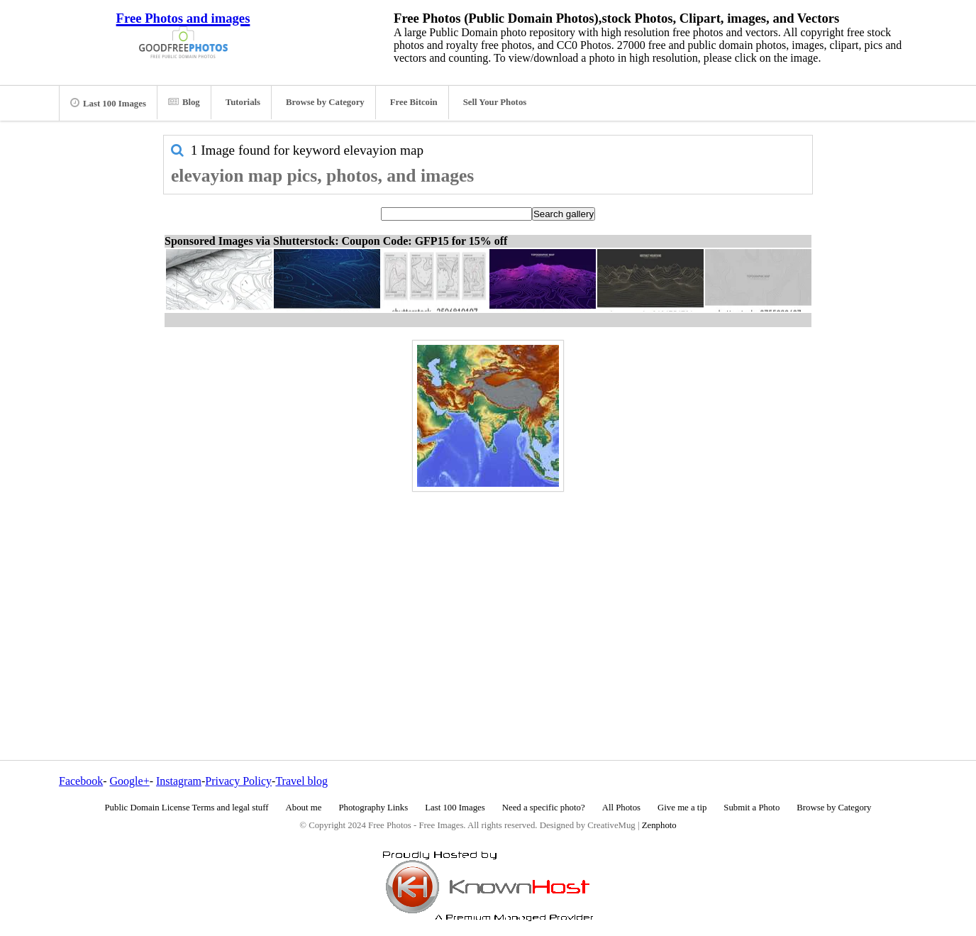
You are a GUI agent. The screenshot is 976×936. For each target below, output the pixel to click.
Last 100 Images (108, 103)
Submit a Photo (751, 808)
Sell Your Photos (495, 102)
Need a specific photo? (543, 808)
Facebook (81, 781)
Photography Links (373, 808)
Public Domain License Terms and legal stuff (187, 808)
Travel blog (301, 781)
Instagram (178, 781)
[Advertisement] (488, 595)
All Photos (621, 808)
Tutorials (243, 102)
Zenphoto (659, 825)
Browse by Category (325, 102)
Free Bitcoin (414, 102)
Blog (184, 102)
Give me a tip (682, 808)
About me (304, 808)
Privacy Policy (238, 781)
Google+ (130, 781)
